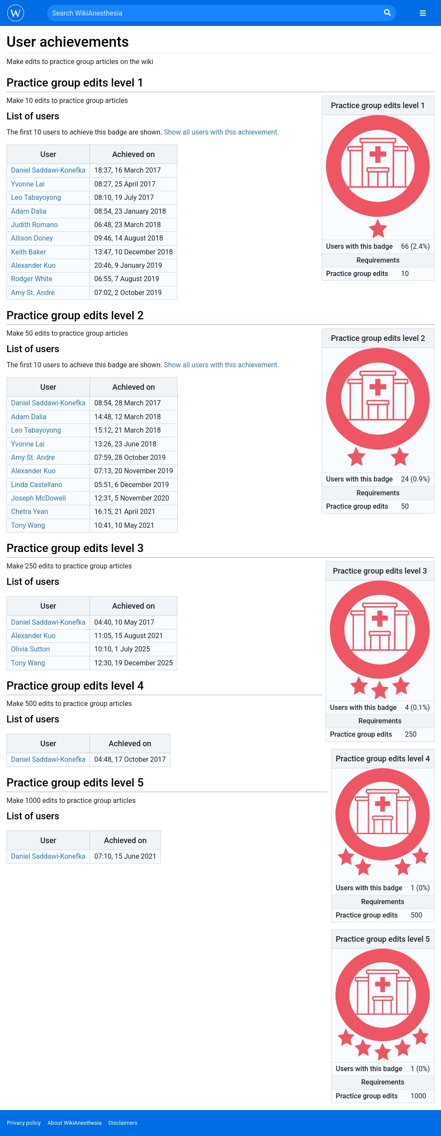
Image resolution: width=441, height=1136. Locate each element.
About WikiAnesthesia (75, 1123)
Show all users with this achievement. (221, 132)
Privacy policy (24, 1123)
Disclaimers (123, 1123)
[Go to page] (387, 13)
